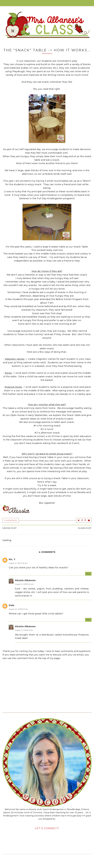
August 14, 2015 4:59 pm (18, 563)
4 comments (10, 520)
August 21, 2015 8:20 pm (24, 584)
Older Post (85, 528)
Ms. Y (12, 559)
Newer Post (9, 528)
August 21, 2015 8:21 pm (24, 630)
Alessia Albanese (25, 580)
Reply (88, 574)
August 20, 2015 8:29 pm (18, 609)
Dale (11, 605)
